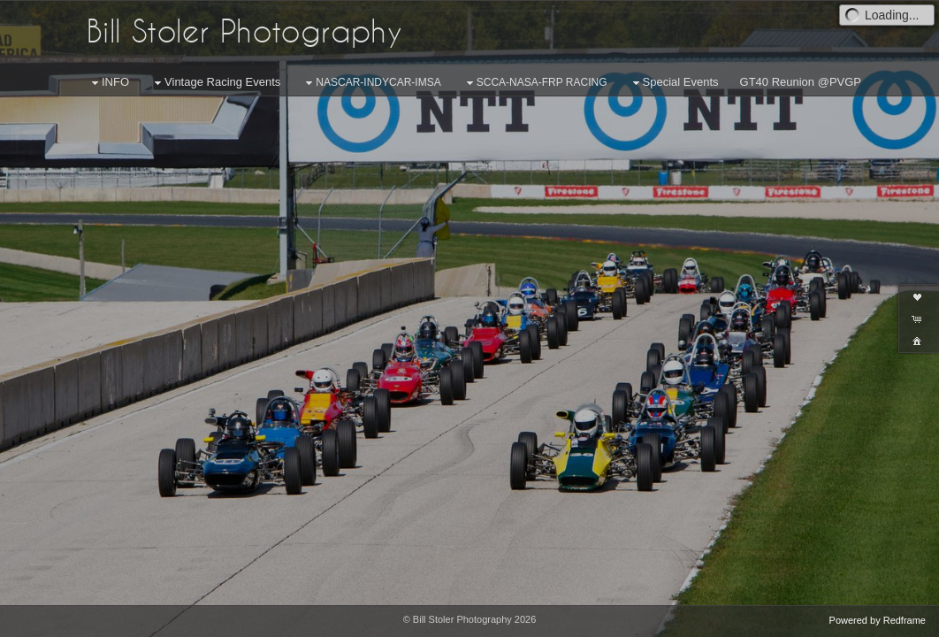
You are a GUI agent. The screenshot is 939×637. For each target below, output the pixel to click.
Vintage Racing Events (215, 82)
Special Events (674, 82)
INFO (108, 82)
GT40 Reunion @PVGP (800, 81)
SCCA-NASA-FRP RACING (534, 83)
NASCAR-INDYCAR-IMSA (371, 83)
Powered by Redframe (877, 620)
